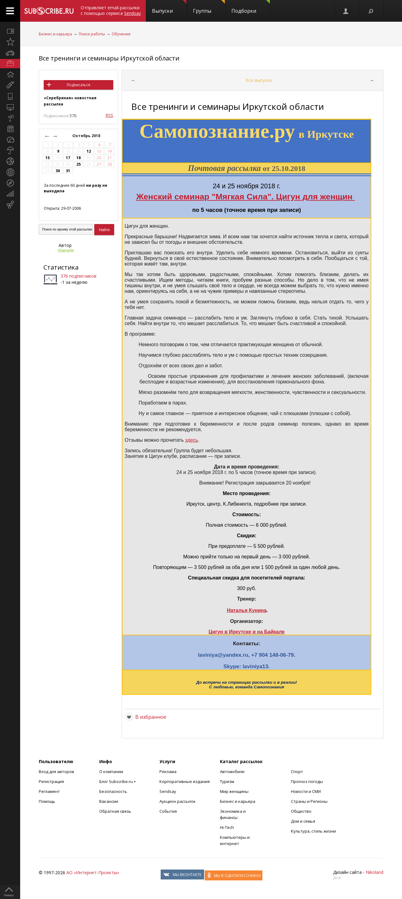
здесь (191, 440)
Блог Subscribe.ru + (118, 781)
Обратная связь (115, 811)
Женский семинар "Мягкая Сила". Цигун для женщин (245, 196)
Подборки (250, 7)
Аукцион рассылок (177, 801)
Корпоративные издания (184, 781)
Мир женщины (234, 791)
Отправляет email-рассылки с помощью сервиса (111, 10)
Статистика (60, 267)
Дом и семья (303, 821)
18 (78, 157)
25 (78, 164)
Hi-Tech (227, 827)
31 (68, 170)
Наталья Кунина (246, 610)
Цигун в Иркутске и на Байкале (247, 631)
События (168, 811)
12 (89, 151)
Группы (209, 7)
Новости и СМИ (306, 791)
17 (68, 157)
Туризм (227, 781)
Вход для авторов (56, 771)
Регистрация (51, 781)
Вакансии (108, 801)
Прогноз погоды (307, 781)
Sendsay (167, 791)
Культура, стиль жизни (313, 831)
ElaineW (66, 250)
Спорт (297, 771)
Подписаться (78, 84)
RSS (109, 115)
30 (58, 170)
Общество (301, 811)
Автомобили (232, 771)
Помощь (47, 801)
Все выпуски (259, 80)
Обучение (121, 34)
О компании (111, 771)
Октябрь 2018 (86, 135)
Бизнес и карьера (55, 34)
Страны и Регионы (309, 801)
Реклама (167, 771)
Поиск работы (92, 34)
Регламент (49, 791)
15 (47, 157)
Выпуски (169, 7)
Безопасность (113, 791)
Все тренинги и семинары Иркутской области (109, 58)
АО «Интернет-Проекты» (92, 872)
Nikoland (374, 872)
